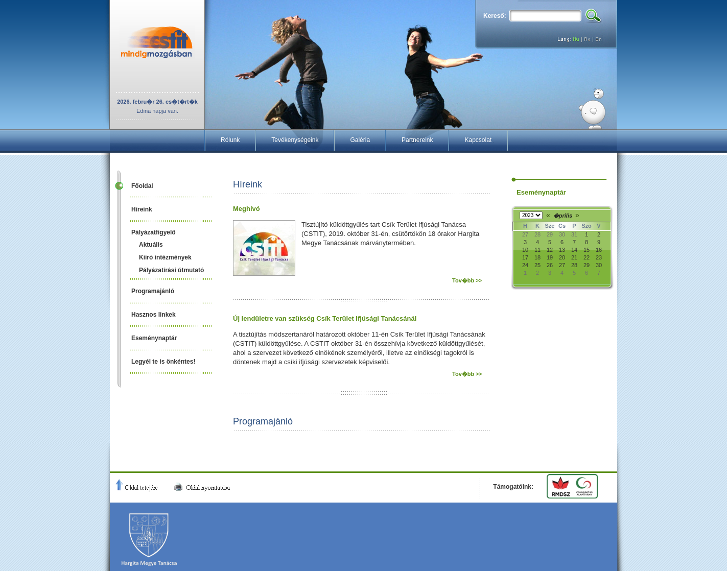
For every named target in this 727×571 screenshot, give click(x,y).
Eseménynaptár (154, 338)
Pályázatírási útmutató (171, 270)
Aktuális (151, 244)
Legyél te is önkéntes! (163, 361)
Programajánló (152, 291)
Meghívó (246, 208)
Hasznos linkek (153, 314)
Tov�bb (467, 280)
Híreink (141, 209)
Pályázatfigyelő (153, 232)
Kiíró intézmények (165, 257)
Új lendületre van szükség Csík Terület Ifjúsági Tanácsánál (324, 318)
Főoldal (142, 185)
